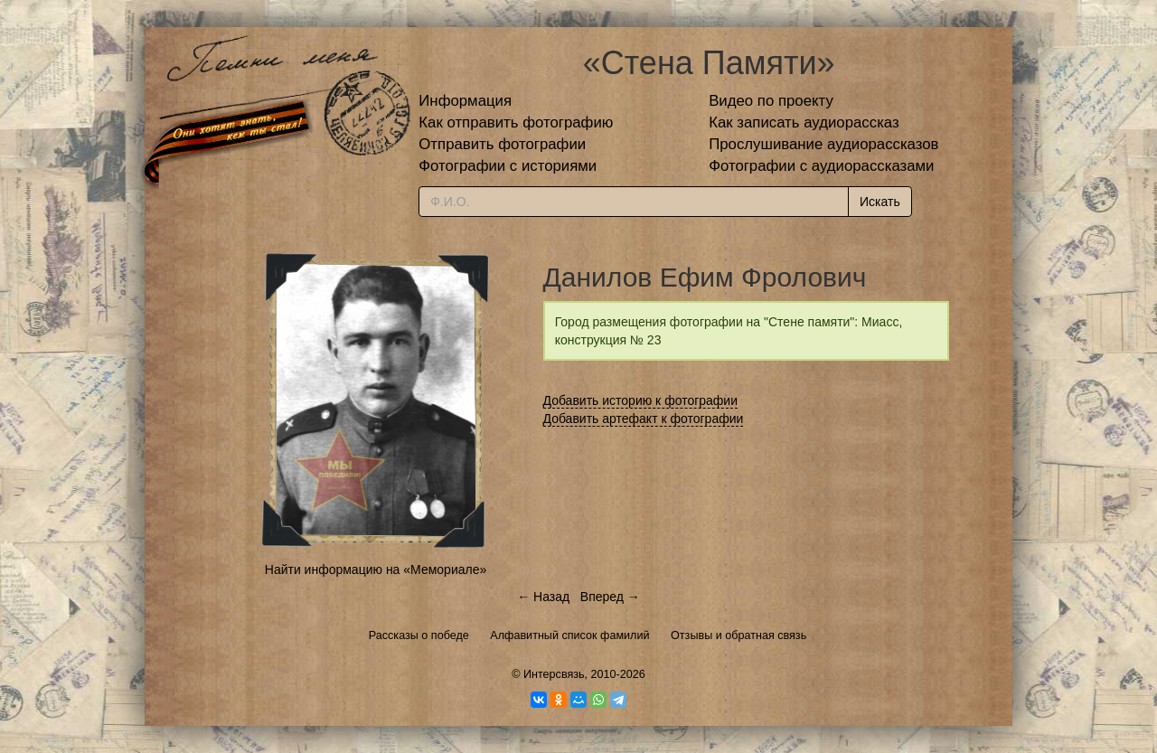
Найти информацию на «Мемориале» (375, 569)
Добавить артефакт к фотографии (643, 418)
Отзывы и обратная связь (738, 635)
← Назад (543, 596)
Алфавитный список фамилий (569, 635)
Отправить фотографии (502, 144)
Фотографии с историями (508, 165)
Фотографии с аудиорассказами (821, 165)
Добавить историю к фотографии (640, 400)
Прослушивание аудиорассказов (823, 144)
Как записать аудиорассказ (804, 122)
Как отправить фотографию (516, 122)
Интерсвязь (554, 674)
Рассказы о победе (419, 635)
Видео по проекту (771, 100)
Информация (465, 100)
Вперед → (610, 596)
